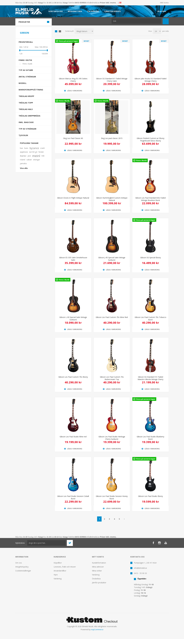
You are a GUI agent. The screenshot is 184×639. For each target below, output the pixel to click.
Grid (56, 31)
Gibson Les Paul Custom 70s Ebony (73, 377)
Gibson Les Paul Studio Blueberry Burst (150, 437)
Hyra (55, 574)
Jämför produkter (99, 582)
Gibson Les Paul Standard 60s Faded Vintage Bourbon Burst (150, 199)
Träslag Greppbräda (29, 115)
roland (22, 159)
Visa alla (24, 168)
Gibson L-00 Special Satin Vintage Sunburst (73, 318)
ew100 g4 (33, 152)
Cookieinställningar (23, 570)
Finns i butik (25, 60)
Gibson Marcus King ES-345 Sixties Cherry (73, 79)
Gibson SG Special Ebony (150, 257)
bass (26, 148)
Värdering (57, 578)
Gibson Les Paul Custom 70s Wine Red (112, 317)
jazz (29, 156)
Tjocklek (23, 135)
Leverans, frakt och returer (65, 567)
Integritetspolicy (21, 567)
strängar (36, 159)
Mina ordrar (97, 570)
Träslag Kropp (26, 96)
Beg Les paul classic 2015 (111, 138)
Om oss (18, 563)
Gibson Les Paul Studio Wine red (73, 436)
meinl (36, 156)
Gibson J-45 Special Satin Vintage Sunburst (111, 258)
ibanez (23, 155)
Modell (22, 83)
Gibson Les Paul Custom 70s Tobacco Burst (150, 318)
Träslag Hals (26, 109)
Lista (60, 31)
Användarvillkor (60, 570)
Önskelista (96, 578)
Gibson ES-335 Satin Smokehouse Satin (73, 258)
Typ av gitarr (26, 70)
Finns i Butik (64, 101)
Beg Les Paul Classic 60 (73, 138)
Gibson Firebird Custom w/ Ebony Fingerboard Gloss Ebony (150, 139)
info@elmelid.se (92, 2)
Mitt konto (164, 2)
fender (41, 152)
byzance (34, 148)
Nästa (124, 519)
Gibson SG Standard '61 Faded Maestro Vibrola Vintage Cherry (150, 378)
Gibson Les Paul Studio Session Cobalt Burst (73, 497)
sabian (29, 159)
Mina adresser (98, 567)
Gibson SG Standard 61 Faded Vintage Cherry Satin (111, 79)
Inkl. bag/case (26, 122)
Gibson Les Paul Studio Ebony (150, 496)
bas (21, 148)
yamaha (23, 163)
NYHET (86, 41)
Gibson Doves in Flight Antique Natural (73, 198)
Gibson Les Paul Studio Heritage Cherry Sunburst (112, 437)
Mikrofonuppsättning (31, 89)
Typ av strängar (27, 128)
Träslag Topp (26, 102)
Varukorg (95, 574)
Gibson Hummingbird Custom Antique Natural (111, 199)
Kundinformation (99, 563)
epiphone (24, 152)
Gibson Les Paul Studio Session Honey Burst (112, 497)
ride (42, 156)
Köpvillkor (58, 563)
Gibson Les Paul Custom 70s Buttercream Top (112, 378)
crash (42, 148)
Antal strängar (27, 76)
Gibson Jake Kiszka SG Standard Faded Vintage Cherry (150, 79)
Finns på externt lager (68, 41)
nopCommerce (97, 629)
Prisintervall (26, 42)
